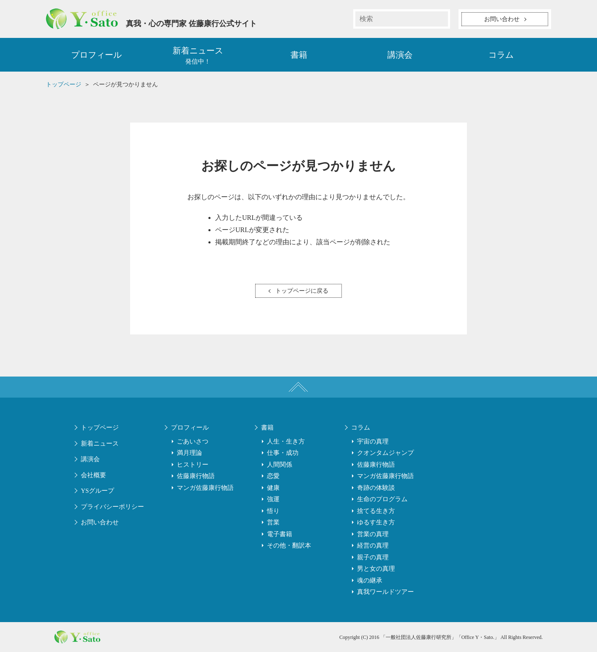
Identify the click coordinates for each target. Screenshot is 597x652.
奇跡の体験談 (376, 487)
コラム (501, 54)
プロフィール (96, 54)
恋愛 (273, 476)
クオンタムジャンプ (385, 452)
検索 (440, 19)
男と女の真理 (376, 568)
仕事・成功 (282, 452)
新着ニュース (100, 443)
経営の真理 (373, 545)
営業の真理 (373, 534)
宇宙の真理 (373, 441)
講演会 (400, 54)
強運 (273, 499)
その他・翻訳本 (289, 545)
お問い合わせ (100, 522)
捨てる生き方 (376, 511)
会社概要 (93, 475)
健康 (273, 487)
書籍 (299, 54)
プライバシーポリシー (112, 506)
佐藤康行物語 (196, 476)
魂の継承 (369, 580)
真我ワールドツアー (385, 591)
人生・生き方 (286, 441)
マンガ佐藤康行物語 (205, 487)
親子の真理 (373, 557)
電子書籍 (279, 534)
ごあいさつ (192, 441)
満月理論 (189, 452)
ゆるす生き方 (376, 522)
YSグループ (97, 490)
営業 (273, 522)
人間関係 (279, 464)
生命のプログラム (382, 499)
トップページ (100, 427)
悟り (273, 511)
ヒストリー (192, 464)
